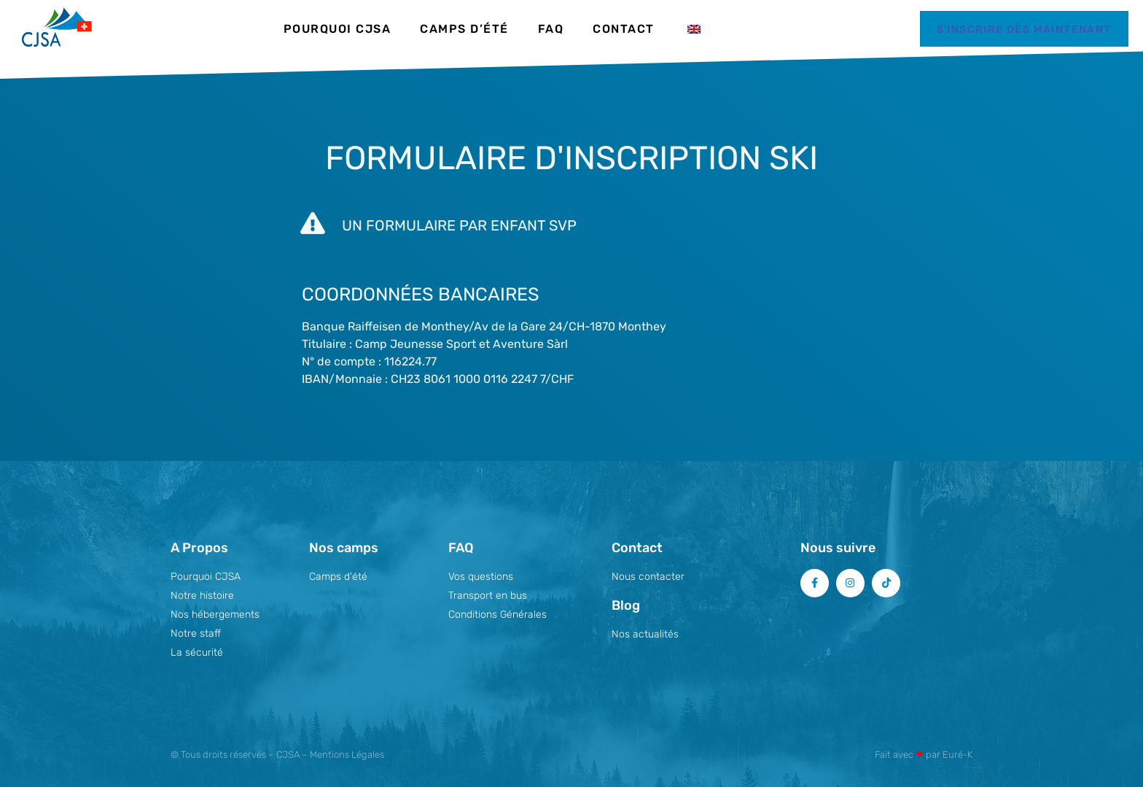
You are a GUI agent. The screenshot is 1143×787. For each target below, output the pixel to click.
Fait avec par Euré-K (923, 754)
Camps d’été (464, 29)
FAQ (551, 29)
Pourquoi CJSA (337, 29)
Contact (624, 29)
